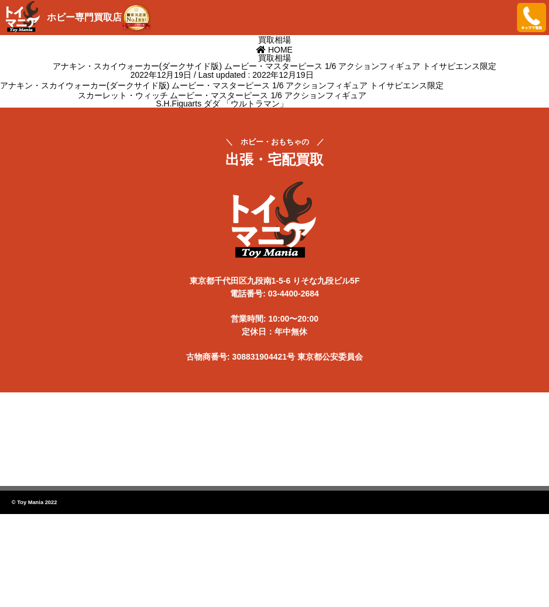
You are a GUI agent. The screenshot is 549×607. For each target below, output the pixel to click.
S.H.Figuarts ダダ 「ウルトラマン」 (222, 103)
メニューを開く (499, 17)
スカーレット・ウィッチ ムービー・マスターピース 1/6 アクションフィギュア (222, 95)
